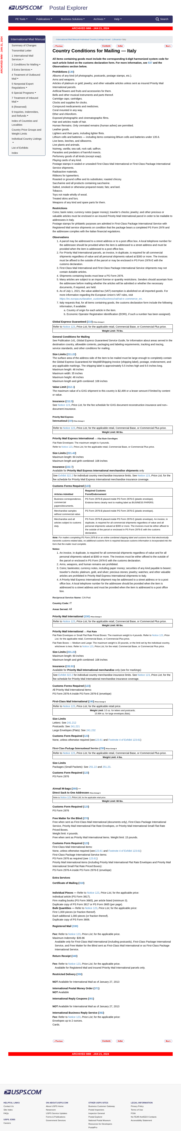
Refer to (57, 326)
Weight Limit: (97, 710)
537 (150, 62)
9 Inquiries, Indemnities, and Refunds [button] (25, 113)
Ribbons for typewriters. (65, 175)
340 (74, 956)
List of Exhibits (20, 147)
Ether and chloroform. (64, 114)
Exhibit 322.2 (65, 475)
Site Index (8, 1110)
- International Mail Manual (67, 39)
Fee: (55, 934)
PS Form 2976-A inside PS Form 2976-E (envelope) (81, 693)
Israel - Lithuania (113, 39)
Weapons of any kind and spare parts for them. (79, 202)
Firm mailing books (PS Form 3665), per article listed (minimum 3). (90, 900)
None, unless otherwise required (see (73, 739)
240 (91, 701)
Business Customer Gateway (101, 1106)
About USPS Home (54, 1106)
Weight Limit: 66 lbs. (112, 432)
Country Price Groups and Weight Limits (27, 131)
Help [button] (116, 19)
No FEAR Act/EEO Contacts (143, 1117)
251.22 (93, 766)
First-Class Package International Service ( (76, 748)
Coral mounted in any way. (67, 110)
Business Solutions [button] (72, 19)
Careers (7, 1123)
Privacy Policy (137, 1106)
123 (87, 486)
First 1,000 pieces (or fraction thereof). (74, 912)
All (70, 609)
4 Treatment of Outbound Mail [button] (26, 76)
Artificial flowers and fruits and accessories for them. (82, 91)
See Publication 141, (64, 340)
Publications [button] (43, 19)
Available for (59, 470)
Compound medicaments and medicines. (75, 106)
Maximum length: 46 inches (68, 369)
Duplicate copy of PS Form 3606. (71, 919)
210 (90, 321)
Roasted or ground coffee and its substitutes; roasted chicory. (87, 179)
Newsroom (51, 1110)
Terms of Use (137, 1110)
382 (101, 1012)
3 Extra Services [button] (21, 69)
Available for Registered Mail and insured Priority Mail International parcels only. (100, 967)
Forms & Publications (55, 1117)
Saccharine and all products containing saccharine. (81, 183)
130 (71, 71)
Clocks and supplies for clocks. (69, 102)
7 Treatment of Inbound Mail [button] (25, 100)
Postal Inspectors (96, 1110)
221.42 (71, 453)
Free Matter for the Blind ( (68, 818)
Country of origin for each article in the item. (91, 310)
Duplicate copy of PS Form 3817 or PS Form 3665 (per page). (87, 904)
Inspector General (96, 1113)
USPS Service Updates (56, 1113)
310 (81, 883)
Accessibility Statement (141, 1120)
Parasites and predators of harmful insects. (76, 152)
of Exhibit (127, 850)
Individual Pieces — (64, 892)
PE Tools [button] (20, 19)
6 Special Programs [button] (23, 92)
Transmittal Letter (21, 50)
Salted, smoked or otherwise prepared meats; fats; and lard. (86, 187)
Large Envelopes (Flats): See (69, 730)
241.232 (90, 730)
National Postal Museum (99, 1120)
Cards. (56, 1024)
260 (74, 788)
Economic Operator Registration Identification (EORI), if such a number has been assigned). (119, 314)
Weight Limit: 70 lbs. (112, 331)
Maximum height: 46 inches (68, 377)
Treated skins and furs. (65, 198)
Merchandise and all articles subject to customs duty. (67, 522)
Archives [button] (98, 19)
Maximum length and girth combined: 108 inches (79, 381)
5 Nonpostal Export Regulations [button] (23, 85)
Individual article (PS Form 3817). (71, 896)
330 (75, 926)
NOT (55, 981)
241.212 (71, 722)
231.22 (71, 652)
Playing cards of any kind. (67, 160)
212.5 (69, 401)
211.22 (71, 354)
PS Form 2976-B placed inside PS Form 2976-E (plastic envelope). (119, 499)
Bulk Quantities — (63, 908)
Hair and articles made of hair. (69, 121)
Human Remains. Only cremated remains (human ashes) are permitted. (93, 125)
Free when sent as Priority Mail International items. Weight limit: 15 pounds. (95, 837)
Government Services (56, 1120)
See (54, 405)
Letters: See (59, 722)
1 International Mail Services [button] (23, 57)
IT (70, 603)
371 (96, 988)
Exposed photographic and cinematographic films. (80, 117)
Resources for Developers (100, 1124)
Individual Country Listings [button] (27, 138)
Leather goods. (61, 129)
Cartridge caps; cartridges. (67, 98)
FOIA (133, 1113)
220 (70, 421)
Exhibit (128, 739)
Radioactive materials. (65, 171)
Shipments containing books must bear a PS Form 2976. (92, 275)
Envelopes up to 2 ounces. (67, 1020)
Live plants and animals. (66, 144)
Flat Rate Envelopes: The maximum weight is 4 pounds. (81, 442)
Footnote (113, 739)
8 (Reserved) (19, 106)
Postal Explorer (68, 8)
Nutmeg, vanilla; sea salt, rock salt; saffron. (76, 148)
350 (79, 974)
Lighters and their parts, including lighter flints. (78, 133)
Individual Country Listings (92, 39)
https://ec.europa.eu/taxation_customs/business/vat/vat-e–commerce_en (101, 298)
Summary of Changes (24, 45)
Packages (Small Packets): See (70, 766)
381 (91, 998)
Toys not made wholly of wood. (69, 194)
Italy (131, 50)
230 (87, 616)
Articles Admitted (63, 494)
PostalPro (92, 1127)
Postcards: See (61, 726)
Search (162, 19)
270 (86, 818)
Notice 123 (68, 326)
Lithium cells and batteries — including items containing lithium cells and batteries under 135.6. (106, 137)
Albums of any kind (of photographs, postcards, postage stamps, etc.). (92, 75)
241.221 (75, 726)
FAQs (6, 1113)
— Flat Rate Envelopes (106, 438)
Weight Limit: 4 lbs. (113, 757)
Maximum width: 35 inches (67, 373)
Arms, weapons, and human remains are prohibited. (89, 564)
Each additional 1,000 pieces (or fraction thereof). (80, 915)
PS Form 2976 (60, 776)
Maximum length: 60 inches (68, 457)
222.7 (69, 466)
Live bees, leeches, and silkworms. (72, 140)
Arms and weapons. (63, 79)
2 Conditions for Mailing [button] (25, 64)
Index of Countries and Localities (25, 122)
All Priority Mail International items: (72, 689)
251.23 (106, 766)
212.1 (71, 387)
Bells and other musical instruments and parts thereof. (83, 95)
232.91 (70, 666)
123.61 (99, 739)
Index (15, 152)
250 (102, 748)
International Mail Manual (28, 39)
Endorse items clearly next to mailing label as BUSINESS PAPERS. (119, 502)
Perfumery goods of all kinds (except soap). (77, 156)
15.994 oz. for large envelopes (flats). (112, 713)
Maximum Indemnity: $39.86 (68, 938)
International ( (60, 420)
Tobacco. (57, 190)
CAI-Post (86, 597)
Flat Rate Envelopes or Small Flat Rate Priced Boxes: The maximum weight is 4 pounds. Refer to (101, 635)
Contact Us (9, 1106)
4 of (121, 739)
